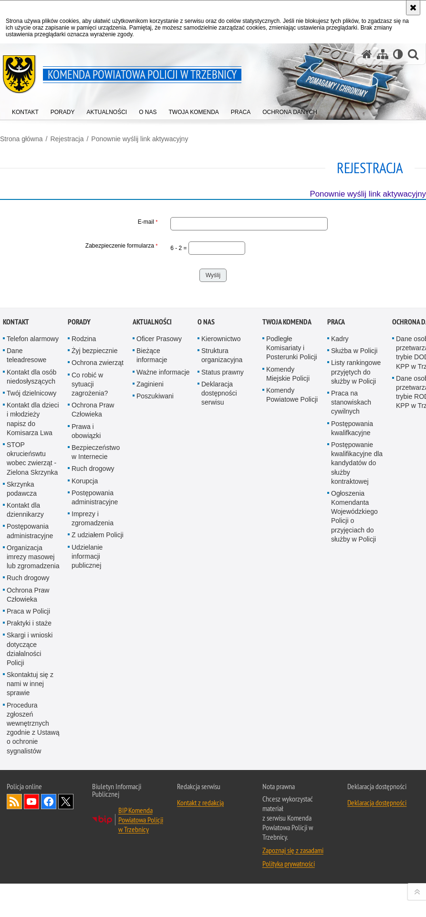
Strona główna (21, 139)
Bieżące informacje (151, 587)
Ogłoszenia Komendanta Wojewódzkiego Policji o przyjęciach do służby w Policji (354, 747)
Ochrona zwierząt (98, 594)
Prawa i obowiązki (86, 662)
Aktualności (152, 553)
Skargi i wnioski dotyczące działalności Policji (29, 880)
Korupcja (85, 712)
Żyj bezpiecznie (95, 582)
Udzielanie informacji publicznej (87, 788)
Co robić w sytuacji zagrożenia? (90, 615)
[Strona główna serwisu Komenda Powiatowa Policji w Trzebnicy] (367, 54)
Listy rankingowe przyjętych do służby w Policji (356, 603)
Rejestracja (66, 139)
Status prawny (222, 603)
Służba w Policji (354, 582)
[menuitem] (25, 110)
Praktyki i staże (29, 854)
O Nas (206, 553)
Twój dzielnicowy (31, 624)
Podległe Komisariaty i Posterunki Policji (291, 579)
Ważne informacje (163, 603)
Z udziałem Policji (98, 767)
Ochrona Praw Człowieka (28, 826)
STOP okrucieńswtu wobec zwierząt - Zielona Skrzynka (32, 690)
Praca (336, 553)
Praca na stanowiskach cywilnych (351, 633)
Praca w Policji (28, 842)
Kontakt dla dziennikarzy (25, 741)
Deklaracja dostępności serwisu (219, 624)
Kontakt (16, 553)
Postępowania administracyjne (30, 762)
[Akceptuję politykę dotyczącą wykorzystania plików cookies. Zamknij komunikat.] (413, 7)
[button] (413, 54)
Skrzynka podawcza (22, 720)
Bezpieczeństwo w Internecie (96, 683)
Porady (79, 553)
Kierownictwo (220, 570)
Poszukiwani (155, 627)
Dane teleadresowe (26, 587)
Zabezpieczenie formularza (78, 245)
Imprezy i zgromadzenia (93, 749)
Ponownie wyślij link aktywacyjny (139, 139)
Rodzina (84, 570)
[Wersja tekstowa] (398, 54)
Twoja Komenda (287, 553)
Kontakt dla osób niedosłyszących (31, 608)
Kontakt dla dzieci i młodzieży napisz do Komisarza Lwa (33, 650)
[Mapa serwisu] (382, 54)
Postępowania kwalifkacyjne (352, 659)
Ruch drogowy (28, 809)
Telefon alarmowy (33, 570)
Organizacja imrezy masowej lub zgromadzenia (33, 788)
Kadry (340, 570)
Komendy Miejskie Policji (288, 605)
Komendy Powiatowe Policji (292, 626)
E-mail (78, 222)
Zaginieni (150, 615)
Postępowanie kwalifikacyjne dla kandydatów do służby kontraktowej (357, 694)
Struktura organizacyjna (221, 587)
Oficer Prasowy (159, 570)
